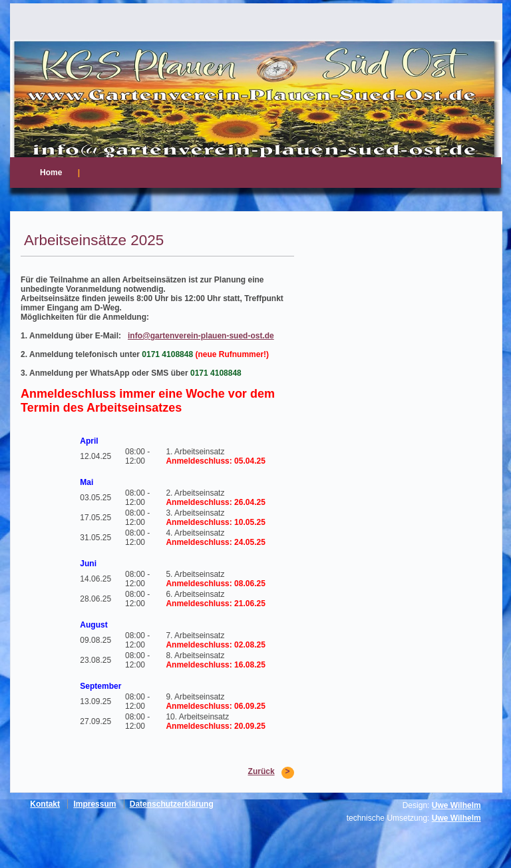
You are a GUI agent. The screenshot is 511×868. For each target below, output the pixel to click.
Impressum (94, 804)
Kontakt (45, 804)
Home (51, 172)
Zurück (261, 771)
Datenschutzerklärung (172, 804)
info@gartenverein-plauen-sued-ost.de (201, 335)
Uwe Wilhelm (456, 805)
